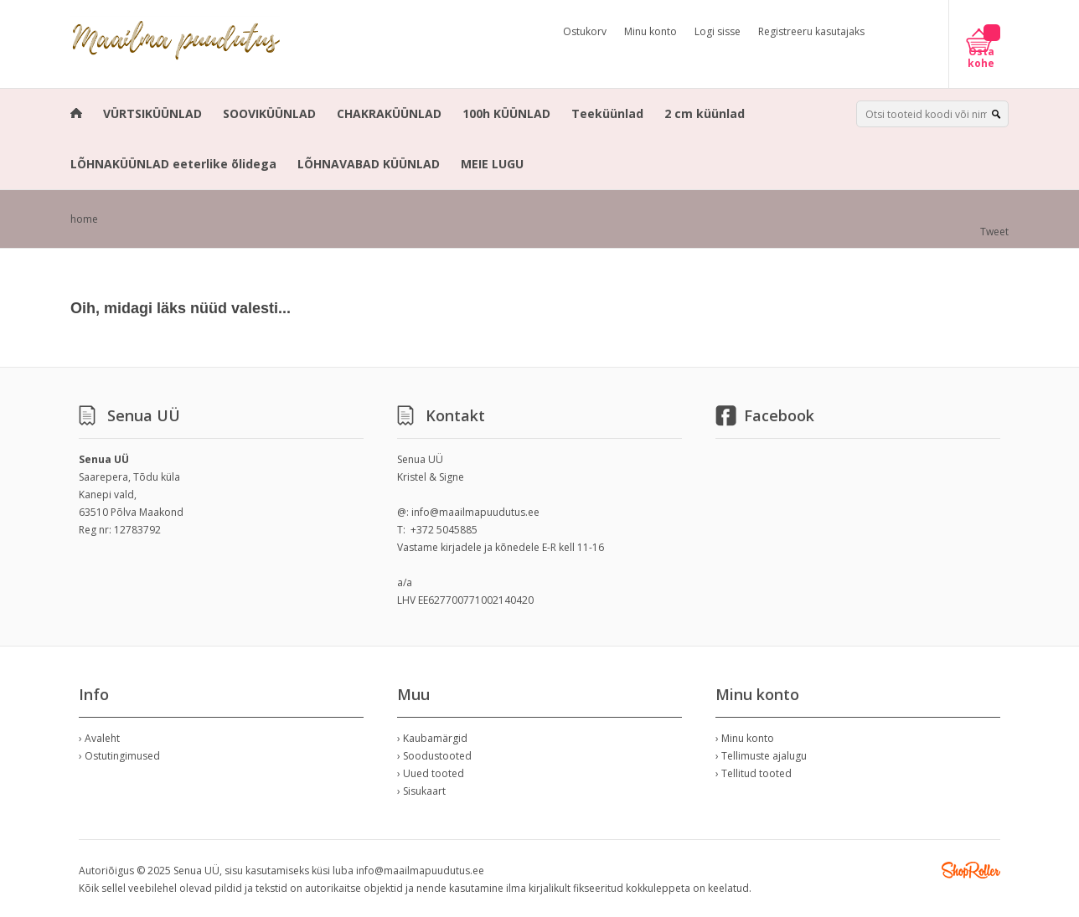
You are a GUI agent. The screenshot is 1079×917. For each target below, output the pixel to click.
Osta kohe (981, 58)
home (84, 219)
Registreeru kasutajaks (811, 31)
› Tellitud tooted (753, 773)
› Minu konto (744, 738)
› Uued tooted (430, 773)
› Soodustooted (434, 756)
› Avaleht (99, 738)
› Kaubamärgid (432, 738)
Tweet (994, 231)
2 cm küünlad (704, 113)
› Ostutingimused (119, 756)
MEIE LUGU (492, 164)
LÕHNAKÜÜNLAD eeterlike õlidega (173, 164)
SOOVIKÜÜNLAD (269, 113)
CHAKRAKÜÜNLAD (389, 113)
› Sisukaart (421, 791)
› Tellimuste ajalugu (761, 756)
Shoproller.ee (971, 870)
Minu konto (650, 31)
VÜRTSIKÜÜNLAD (152, 113)
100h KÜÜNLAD (506, 113)
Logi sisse (717, 31)
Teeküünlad (607, 113)
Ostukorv (585, 31)
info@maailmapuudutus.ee (475, 512)
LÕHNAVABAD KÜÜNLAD (368, 164)
